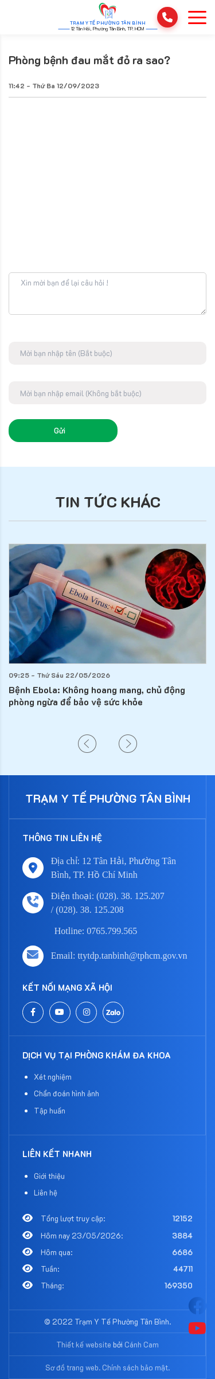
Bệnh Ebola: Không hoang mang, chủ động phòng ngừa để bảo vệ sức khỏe (97, 695)
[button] (87, 744)
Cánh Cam (141, 1344)
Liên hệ (45, 1192)
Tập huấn (49, 1110)
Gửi (59, 430)
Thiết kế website (83, 1344)
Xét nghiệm (53, 1076)
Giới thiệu (49, 1176)
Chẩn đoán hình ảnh (66, 1093)
